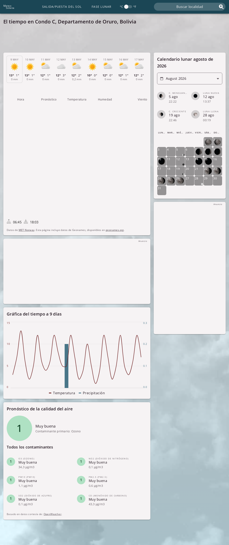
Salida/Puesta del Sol (62, 7)
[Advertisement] (114, 39)
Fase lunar (102, 7)
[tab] (14, 69)
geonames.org (115, 230)
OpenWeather (52, 514)
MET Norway (27, 230)
